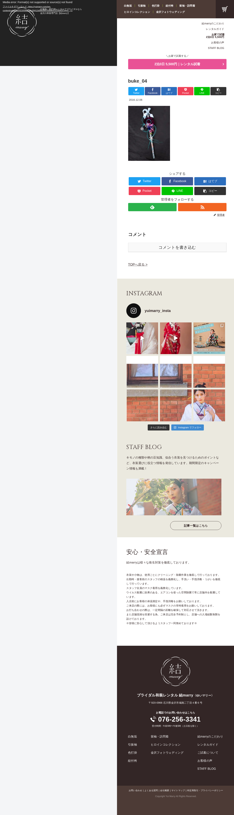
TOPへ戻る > (138, 264)
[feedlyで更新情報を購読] (152, 207)
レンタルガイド (215, 28)
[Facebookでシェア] (153, 91)
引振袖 (142, 5)
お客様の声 (217, 42)
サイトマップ (178, 790)
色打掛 (156, 5)
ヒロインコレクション (137, 11)
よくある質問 (151, 790)
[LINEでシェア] (202, 91)
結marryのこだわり (213, 23)
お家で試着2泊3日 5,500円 (215, 35)
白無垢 (128, 5)
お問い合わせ (135, 790)
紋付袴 (169, 5)
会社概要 (164, 790)
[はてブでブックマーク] (169, 91)
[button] (218, 91)
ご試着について (207, 752)
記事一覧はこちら (196, 525)
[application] (58, 33)
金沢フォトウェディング (170, 11)
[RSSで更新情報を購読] (202, 207)
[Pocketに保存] (185, 91)
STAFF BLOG (216, 48)
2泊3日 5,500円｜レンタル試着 (177, 64)
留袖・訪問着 (187, 5)
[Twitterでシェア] (136, 91)
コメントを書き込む (177, 247)
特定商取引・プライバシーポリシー (205, 790)
